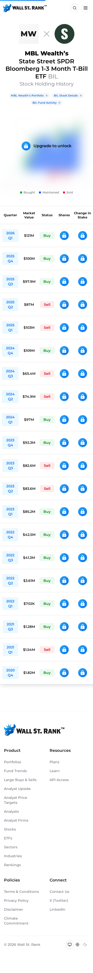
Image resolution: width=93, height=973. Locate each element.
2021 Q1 (10, 649)
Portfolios (12, 762)
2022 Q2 (10, 580)
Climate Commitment (16, 921)
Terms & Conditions (21, 891)
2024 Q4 (10, 350)
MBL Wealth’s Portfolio (29, 95)
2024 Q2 (10, 396)
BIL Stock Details (68, 95)
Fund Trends (15, 771)
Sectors (10, 847)
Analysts (11, 811)
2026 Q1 (10, 235)
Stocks (10, 829)
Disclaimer (13, 909)
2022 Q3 (10, 557)
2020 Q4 (10, 672)
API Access (59, 780)
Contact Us (59, 891)
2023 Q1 (10, 511)
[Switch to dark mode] (85, 944)
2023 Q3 (10, 465)
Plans (54, 762)
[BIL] (64, 34)
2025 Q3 (10, 281)
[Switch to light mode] (77, 944)
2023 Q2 (10, 488)
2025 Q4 (10, 258)
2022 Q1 (10, 603)
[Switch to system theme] (70, 944)
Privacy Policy (16, 900)
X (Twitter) (59, 900)
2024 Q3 (10, 373)
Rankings (12, 865)
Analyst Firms (16, 820)
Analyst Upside (17, 788)
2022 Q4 (10, 534)
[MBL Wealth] (29, 34)
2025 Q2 (10, 304)
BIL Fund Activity (46, 102)
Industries (13, 856)
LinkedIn (57, 909)
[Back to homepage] (25, 8)
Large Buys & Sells (20, 780)
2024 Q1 (10, 419)
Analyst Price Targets (15, 800)
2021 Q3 (10, 626)
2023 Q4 (10, 442)
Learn (55, 771)
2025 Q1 (10, 327)
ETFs (8, 838)
